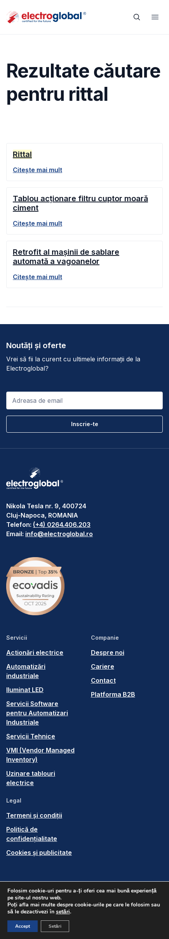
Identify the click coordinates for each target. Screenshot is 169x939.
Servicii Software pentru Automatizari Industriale (37, 713)
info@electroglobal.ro (59, 534)
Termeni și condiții (34, 815)
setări (63, 911)
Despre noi (107, 652)
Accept (22, 926)
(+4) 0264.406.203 (62, 524)
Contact (103, 680)
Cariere (102, 666)
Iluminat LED (25, 690)
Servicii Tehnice (30, 736)
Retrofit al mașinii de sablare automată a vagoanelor (66, 256)
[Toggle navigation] (155, 17)
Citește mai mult (37, 170)
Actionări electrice (34, 652)
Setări (55, 926)
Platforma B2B (113, 694)
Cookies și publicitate (39, 852)
